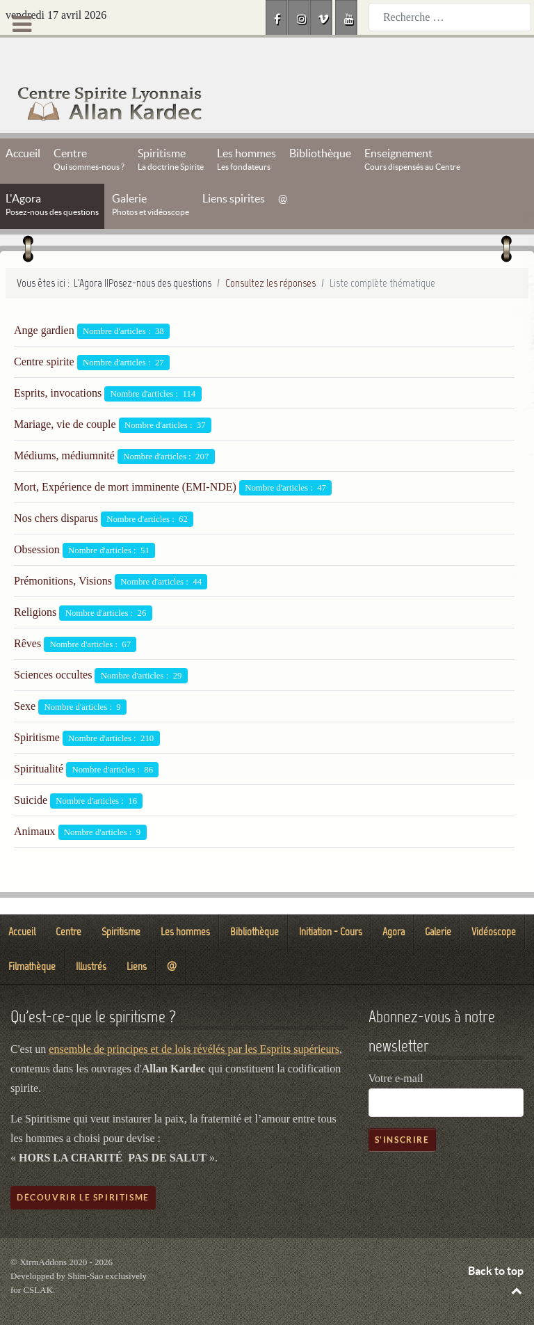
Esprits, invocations (58, 361)
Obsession (37, 518)
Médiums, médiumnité (64, 424)
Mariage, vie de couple (65, 393)
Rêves (27, 612)
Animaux (35, 800)
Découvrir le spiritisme (83, 1166)
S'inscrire (402, 1108)
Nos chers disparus (56, 487)
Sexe (24, 675)
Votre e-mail (396, 1047)
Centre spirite (44, 330)
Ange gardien (44, 299)
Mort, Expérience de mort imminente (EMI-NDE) (125, 455)
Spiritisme (37, 706)
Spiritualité (38, 737)
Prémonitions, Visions (63, 549)
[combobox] (450, 17)
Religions (35, 581)
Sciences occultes (53, 643)
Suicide (30, 769)
